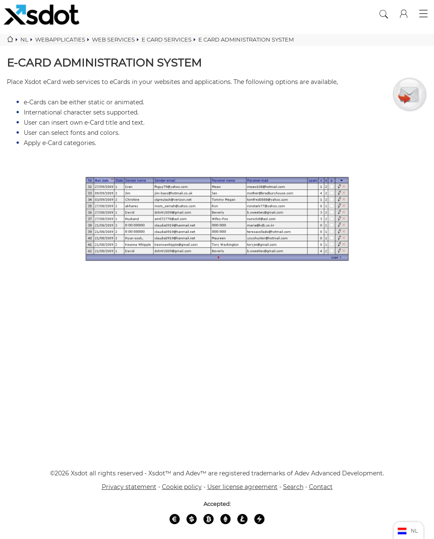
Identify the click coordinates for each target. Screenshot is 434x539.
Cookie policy (182, 487)
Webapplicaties (60, 39)
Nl (24, 39)
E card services (167, 39)
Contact (321, 487)
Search (293, 487)
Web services (113, 39)
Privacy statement (129, 487)
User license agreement (242, 487)
